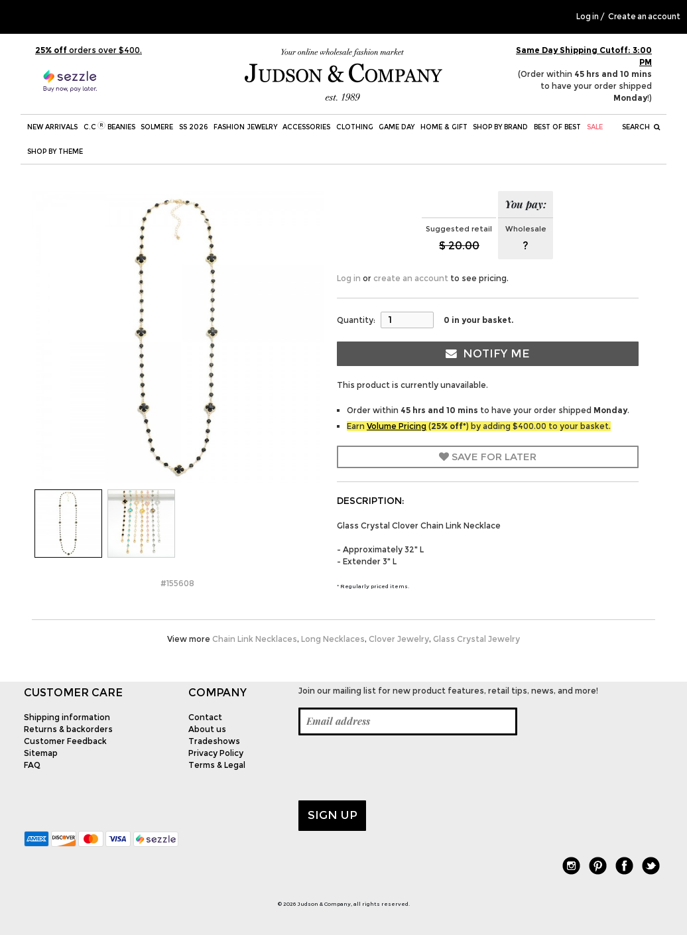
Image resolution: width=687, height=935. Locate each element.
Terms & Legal (216, 765)
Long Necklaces (333, 639)
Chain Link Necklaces (254, 639)
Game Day (396, 127)
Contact (205, 717)
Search (641, 127)
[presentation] (399, 768)
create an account (410, 278)
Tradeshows (214, 741)
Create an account (644, 16)
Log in (587, 16)
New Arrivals (52, 127)
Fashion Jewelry (245, 127)
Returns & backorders (68, 729)
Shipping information (67, 717)
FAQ (32, 765)
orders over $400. (88, 50)
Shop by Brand (500, 127)
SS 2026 (193, 127)
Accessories (306, 127)
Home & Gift (444, 127)
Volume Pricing (396, 426)
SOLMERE (157, 127)
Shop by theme (55, 151)
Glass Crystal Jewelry (476, 639)
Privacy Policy (215, 753)
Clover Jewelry (399, 639)
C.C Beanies (109, 126)
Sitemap (41, 753)
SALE (595, 127)
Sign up (332, 815)
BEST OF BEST (557, 127)
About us (207, 729)
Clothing (354, 127)
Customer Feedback (65, 741)
